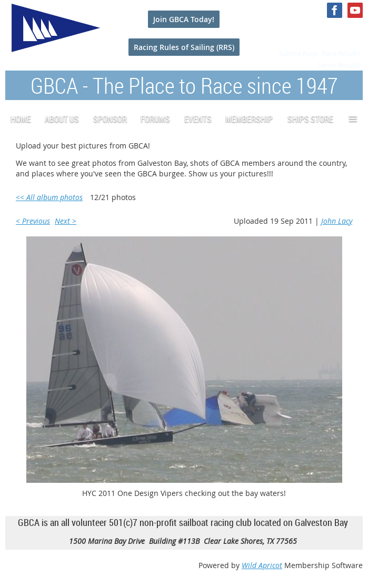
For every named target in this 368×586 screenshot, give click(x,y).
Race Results (341, 53)
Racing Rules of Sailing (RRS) (184, 47)
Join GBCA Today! (183, 19)
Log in (352, 31)
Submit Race (298, 53)
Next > (65, 221)
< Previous (33, 221)
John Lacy (336, 221)
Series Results (339, 64)
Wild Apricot (262, 565)
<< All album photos (49, 197)
